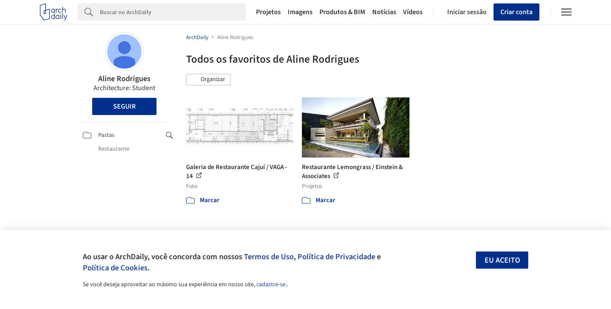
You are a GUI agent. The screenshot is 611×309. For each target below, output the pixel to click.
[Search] (173, 12)
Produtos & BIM (342, 12)
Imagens (300, 12)
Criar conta (516, 12)
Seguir (124, 106)
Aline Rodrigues (124, 78)
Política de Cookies (115, 267)
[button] (208, 80)
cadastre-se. (271, 284)
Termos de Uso (269, 256)
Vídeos (413, 12)
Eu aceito (502, 260)
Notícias (384, 12)
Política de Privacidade (336, 256)
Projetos (268, 12)
